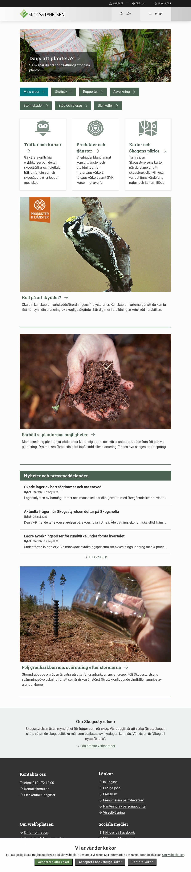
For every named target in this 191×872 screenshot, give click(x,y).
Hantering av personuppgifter (124, 806)
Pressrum (110, 794)
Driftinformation (36, 832)
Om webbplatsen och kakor (44, 838)
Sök (126, 14)
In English (110, 782)
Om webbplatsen (173, 862)
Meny (156, 14)
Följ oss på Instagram (119, 838)
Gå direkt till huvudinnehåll (84, 3)
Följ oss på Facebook (119, 832)
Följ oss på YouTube (118, 845)
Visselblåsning (114, 812)
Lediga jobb (112, 788)
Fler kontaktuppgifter (39, 795)
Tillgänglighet (34, 845)
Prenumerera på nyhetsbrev (123, 800)
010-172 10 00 (43, 783)
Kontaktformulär (36, 789)
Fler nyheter (98, 557)
